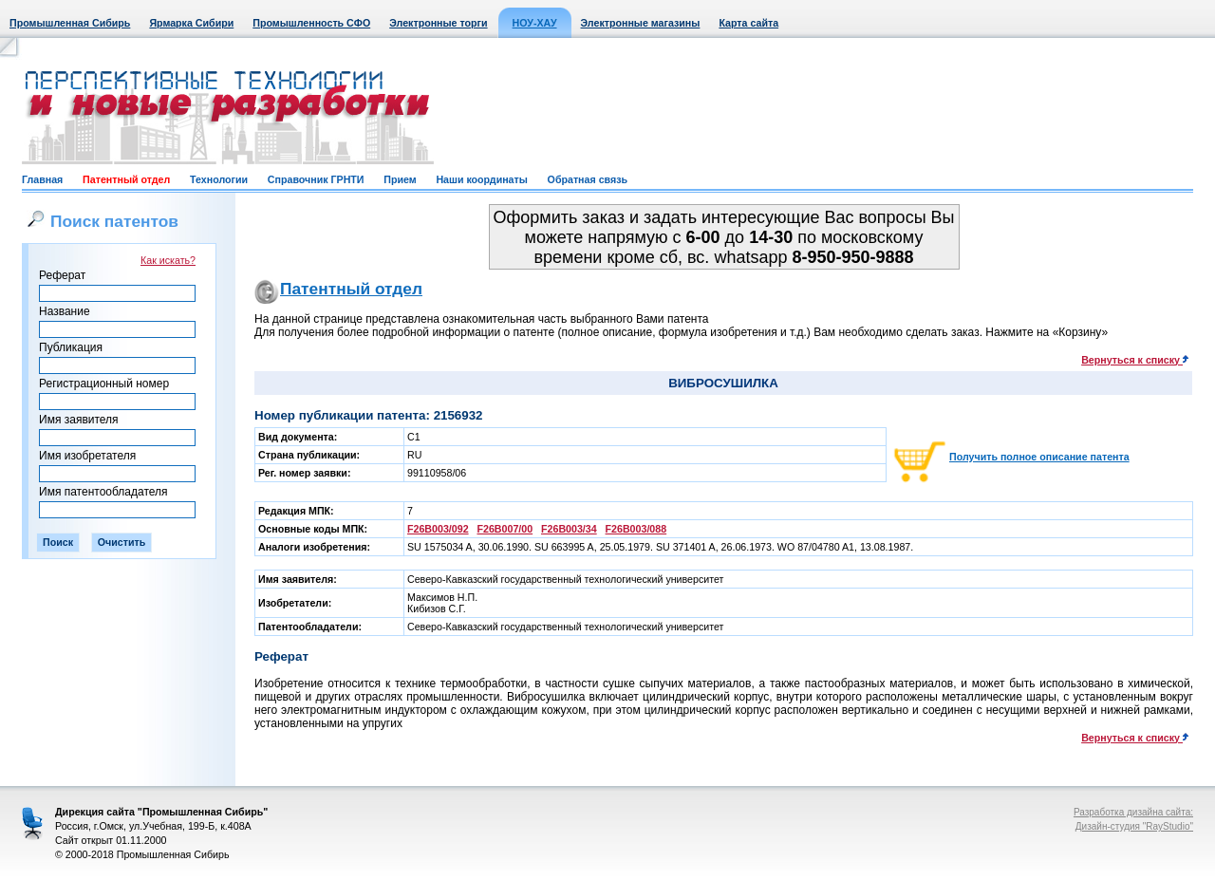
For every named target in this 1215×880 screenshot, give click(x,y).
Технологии (219, 179)
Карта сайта (748, 22)
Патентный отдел (126, 179)
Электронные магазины (641, 22)
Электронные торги (438, 22)
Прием (399, 179)
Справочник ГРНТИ (316, 179)
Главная (42, 179)
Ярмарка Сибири (191, 22)
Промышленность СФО (311, 22)
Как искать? (168, 260)
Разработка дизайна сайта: (1133, 812)
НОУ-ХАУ (535, 22)
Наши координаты (481, 179)
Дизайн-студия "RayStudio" (1134, 826)
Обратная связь (587, 179)
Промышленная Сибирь (69, 22)
